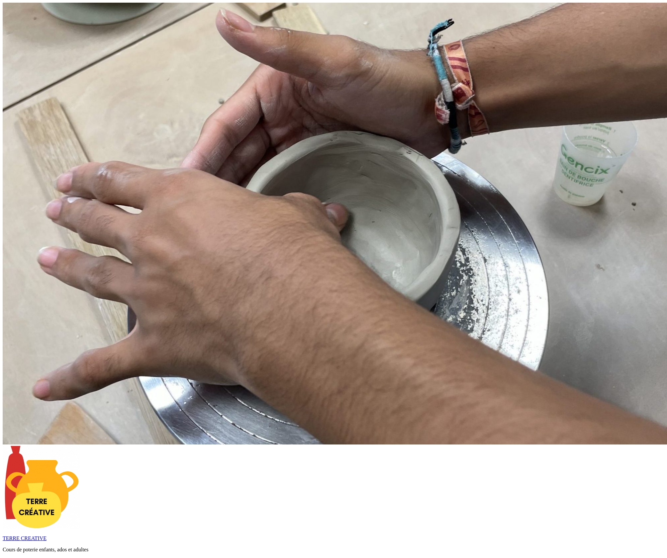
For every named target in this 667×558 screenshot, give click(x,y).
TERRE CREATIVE (25, 538)
